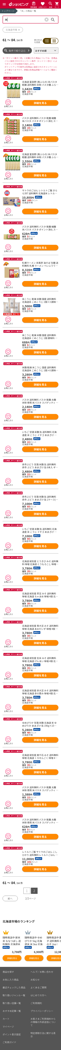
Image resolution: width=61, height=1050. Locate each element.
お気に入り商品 (11, 979)
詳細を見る (40, 103)
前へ (10, 898)
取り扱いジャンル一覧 (14, 995)
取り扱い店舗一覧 (12, 1003)
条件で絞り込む (17, 50)
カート (6, 1018)
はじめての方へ (39, 995)
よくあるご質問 (39, 987)
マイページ (8, 1026)
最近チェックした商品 (14, 987)
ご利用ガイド (9, 1042)
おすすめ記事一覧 (12, 1011)
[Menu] (4, 4)
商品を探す (8, 971)
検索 (53, 19)
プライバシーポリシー (42, 1011)
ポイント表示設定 (12, 1034)
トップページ (8, 10)
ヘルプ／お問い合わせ (42, 971)
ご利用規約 (36, 1003)
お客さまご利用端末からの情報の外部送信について (43, 1022)
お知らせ (35, 979)
